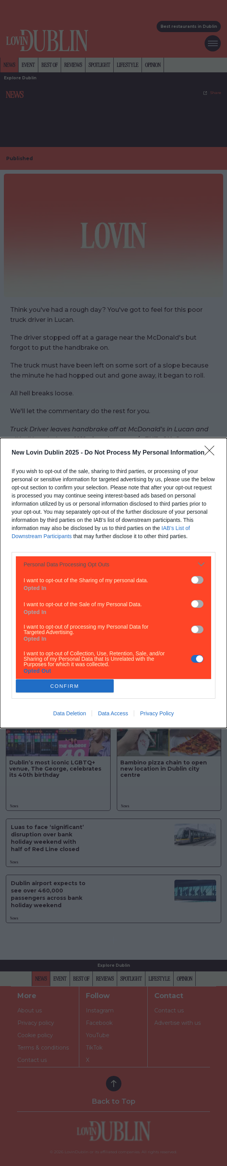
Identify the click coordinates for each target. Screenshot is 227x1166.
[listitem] (113, 564)
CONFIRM (64, 686)
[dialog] (113, 583)
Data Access (113, 713)
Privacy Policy (157, 713)
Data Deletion (69, 713)
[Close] (212, 453)
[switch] (197, 580)
